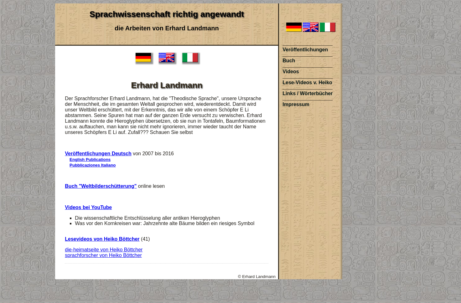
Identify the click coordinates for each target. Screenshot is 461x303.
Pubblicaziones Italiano (93, 165)
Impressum (295, 104)
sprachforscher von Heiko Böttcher (103, 255)
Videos (290, 71)
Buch (288, 60)
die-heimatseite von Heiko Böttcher (103, 249)
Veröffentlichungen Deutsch (98, 153)
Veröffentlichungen (305, 49)
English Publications (90, 159)
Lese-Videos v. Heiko (307, 82)
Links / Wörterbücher (307, 93)
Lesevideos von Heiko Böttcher (102, 239)
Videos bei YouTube (88, 207)
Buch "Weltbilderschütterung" (101, 186)
